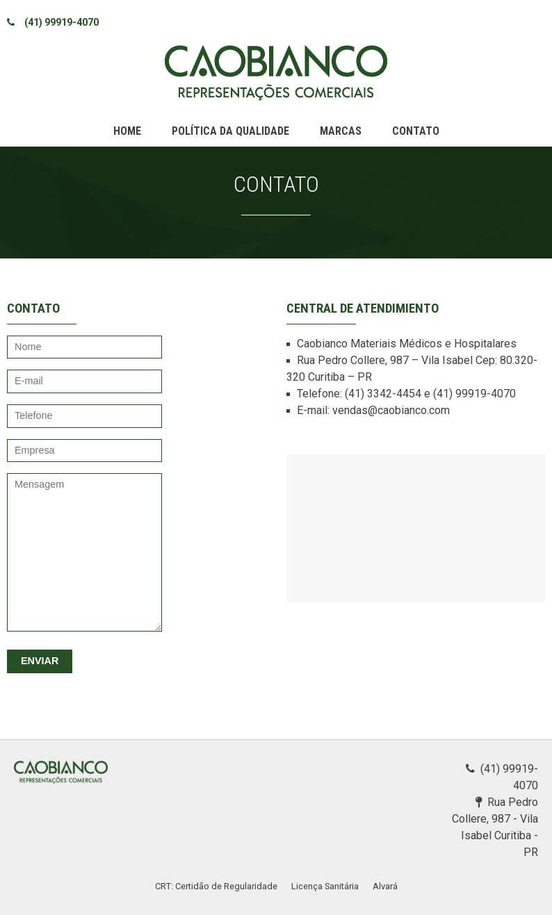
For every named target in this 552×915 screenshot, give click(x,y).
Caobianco (276, 73)
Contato (415, 131)
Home (127, 131)
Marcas (341, 131)
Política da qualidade (230, 131)
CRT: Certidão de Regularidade (216, 886)
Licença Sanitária (325, 886)
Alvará (385, 886)
